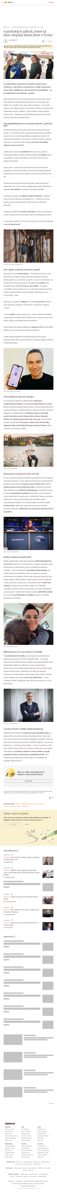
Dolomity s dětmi (25, 1157)
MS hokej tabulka (25, 1133)
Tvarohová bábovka (10, 1152)
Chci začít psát (13, 824)
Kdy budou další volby (10, 1138)
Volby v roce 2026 (9, 1129)
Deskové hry (19, 1176)
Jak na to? (27, 824)
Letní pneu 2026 (41, 1146)
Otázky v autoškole (42, 1155)
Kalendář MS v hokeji (26, 1138)
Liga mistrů (40, 1140)
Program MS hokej (26, 1131)
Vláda (18, 806)
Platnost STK (40, 1157)
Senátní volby (8, 1133)
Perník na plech (9, 1157)
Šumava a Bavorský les (27, 1150)
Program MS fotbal (42, 1131)
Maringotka (47, 1168)
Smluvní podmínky (29, 1181)
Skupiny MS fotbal (41, 1133)
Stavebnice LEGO (33, 1174)
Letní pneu (12, 1176)
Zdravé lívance (8, 1150)
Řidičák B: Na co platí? (43, 1152)
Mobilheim (40, 1168)
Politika (17, 804)
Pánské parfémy (42, 1176)
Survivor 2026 (18, 1164)
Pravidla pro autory (27, 1183)
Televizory (25, 1176)
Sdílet (50, 41)
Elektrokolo (34, 1168)
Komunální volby (9, 1131)
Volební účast (8, 1140)
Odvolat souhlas (39, 1183)
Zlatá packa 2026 (45, 1162)
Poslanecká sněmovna (10, 806)
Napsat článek (28, 781)
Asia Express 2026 (27, 1164)
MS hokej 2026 (24, 1129)
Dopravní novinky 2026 (43, 1150)
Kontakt (45, 1181)
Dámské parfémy (43, 1174)
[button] (28, 65)
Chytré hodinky (33, 1176)
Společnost (25, 806)
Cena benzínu (36, 1162)
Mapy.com (19, 1162)
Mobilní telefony (24, 1174)
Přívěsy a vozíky (17, 1168)
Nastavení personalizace (28, 1186)
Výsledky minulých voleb (11, 1136)
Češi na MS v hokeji (26, 1136)
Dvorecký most (37, 1164)
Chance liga (40, 1138)
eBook (44, 41)
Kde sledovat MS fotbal (43, 1136)
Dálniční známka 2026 (43, 1148)
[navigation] (2, 2)
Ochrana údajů (16, 1183)
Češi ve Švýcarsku (25, 1152)
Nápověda (39, 1181)
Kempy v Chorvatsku (26, 1146)
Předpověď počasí (27, 1162)
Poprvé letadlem (25, 1148)
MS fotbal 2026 (41, 1129)
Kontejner (25, 1170)
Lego (29, 1168)
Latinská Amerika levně (27, 1155)
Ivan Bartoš (13, 40)
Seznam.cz (51, 2)
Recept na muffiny (9, 1148)
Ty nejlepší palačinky (10, 1146)
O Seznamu (19, 1181)
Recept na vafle (9, 1155)
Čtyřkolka (31, 1170)
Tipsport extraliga (25, 1140)
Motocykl (24, 1168)
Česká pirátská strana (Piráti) (28, 804)
